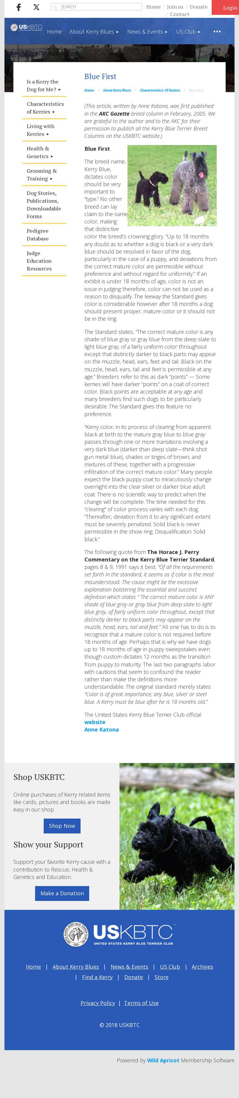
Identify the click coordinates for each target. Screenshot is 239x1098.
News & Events (129, 966)
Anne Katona (101, 729)
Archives (202, 966)
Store (162, 977)
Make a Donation (62, 893)
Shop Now (62, 825)
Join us (175, 6)
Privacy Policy (98, 1002)
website (95, 722)
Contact (179, 14)
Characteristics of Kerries (160, 90)
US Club (170, 966)
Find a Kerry (97, 977)
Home (153, 6)
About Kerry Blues (117, 90)
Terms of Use (141, 1002)
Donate (199, 6)
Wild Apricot (163, 1060)
